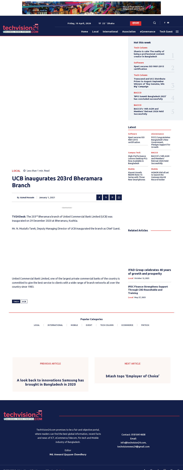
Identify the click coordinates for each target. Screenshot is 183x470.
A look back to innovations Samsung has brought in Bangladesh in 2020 (50, 377)
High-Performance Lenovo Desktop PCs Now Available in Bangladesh (137, 159)
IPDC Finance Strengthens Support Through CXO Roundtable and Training (148, 289)
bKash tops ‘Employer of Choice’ (132, 371)
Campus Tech (134, 153)
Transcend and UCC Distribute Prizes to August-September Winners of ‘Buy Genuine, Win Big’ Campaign (149, 83)
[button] (154, 22)
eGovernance (157, 134)
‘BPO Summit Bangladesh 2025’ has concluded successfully (150, 97)
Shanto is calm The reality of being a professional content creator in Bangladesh (149, 54)
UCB (24, 243)
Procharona (64, 465)
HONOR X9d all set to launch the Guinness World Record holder (160, 176)
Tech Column (140, 48)
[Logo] (10, 28)
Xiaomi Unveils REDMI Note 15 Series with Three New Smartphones (136, 176)
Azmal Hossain (27, 139)
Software (139, 63)
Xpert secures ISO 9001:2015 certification (136, 139)
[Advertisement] (67, 196)
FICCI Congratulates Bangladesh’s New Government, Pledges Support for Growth (160, 142)
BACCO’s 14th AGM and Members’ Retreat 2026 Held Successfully (149, 111)
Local (16, 112)
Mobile (131, 169)
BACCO (137, 93)
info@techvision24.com (133, 437)
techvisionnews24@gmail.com (133, 441)
